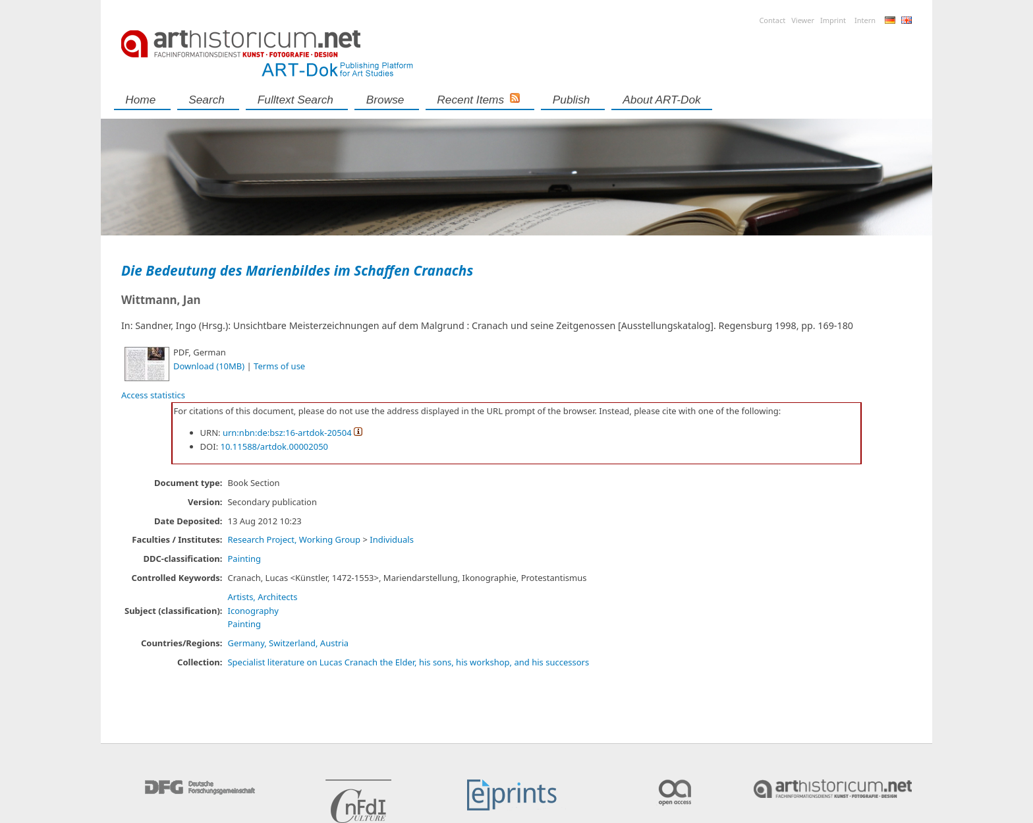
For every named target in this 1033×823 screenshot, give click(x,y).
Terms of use (279, 366)
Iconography (252, 611)
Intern (865, 20)
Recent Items (470, 99)
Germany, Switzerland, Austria (288, 643)
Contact (772, 20)
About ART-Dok (661, 99)
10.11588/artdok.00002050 (275, 446)
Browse (385, 99)
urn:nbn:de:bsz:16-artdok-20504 (287, 433)
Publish (571, 99)
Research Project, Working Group (293, 539)
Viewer (802, 20)
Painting (244, 558)
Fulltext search (295, 99)
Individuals (392, 539)
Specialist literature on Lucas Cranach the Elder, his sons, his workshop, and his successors (408, 662)
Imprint (833, 20)
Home (140, 99)
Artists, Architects (262, 597)
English (906, 20)
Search (206, 99)
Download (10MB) (208, 366)
